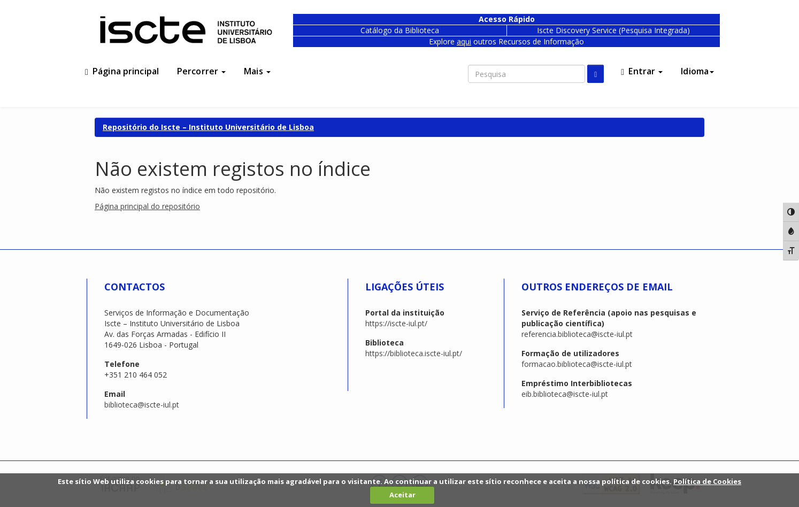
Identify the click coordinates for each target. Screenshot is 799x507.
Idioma (697, 71)
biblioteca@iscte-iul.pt (141, 405)
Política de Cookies (707, 481)
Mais (257, 71)
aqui (464, 41)
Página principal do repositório (147, 206)
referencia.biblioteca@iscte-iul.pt (577, 334)
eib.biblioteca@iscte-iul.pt (564, 394)
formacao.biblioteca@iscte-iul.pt (576, 364)
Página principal (122, 71)
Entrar (642, 71)
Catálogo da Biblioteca (399, 30)
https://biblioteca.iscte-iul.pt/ (413, 353)
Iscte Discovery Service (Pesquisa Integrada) (613, 30)
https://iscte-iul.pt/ (396, 323)
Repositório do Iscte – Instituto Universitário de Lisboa (208, 127)
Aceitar (402, 495)
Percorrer (201, 71)
